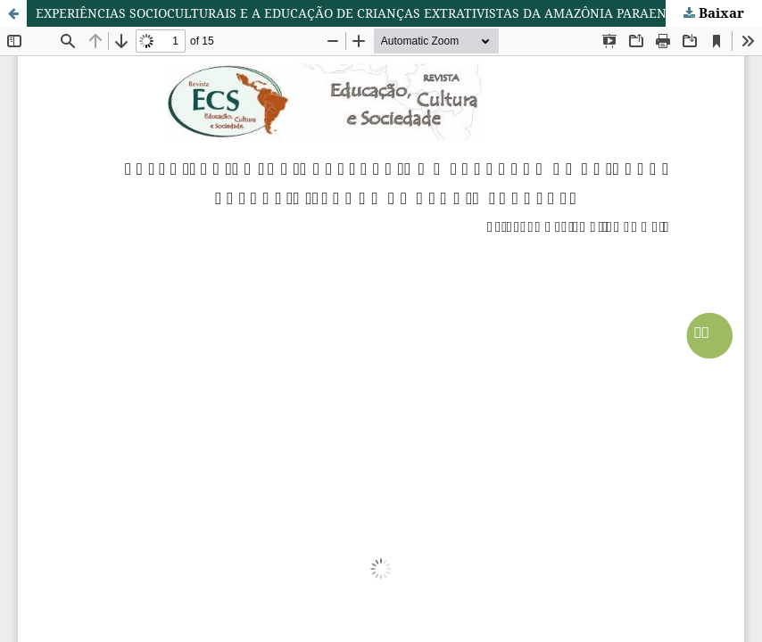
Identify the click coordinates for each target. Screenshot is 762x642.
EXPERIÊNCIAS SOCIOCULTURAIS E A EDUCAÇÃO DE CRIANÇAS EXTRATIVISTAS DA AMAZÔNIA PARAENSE (359, 12)
